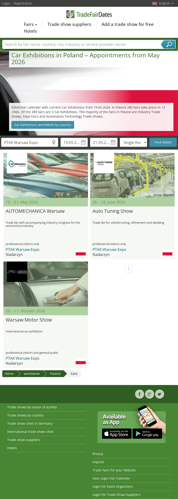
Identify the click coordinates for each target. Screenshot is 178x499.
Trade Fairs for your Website (114, 470)
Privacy (98, 454)
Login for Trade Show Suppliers (116, 494)
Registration (23, 3)
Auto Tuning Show (113, 211)
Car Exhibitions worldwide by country (42, 125)
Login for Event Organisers (113, 486)
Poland (55, 373)
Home (9, 373)
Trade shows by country (25, 415)
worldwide (32, 373)
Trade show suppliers (69, 25)
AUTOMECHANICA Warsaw (35, 211)
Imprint (98, 462)
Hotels (30, 32)
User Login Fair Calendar (111, 478)
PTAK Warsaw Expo (22, 249)
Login (6, 3)
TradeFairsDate (89, 14)
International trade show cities (30, 431)
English (166, 3)
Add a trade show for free (128, 25)
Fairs (30, 25)
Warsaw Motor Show (29, 320)
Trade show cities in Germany (30, 423)
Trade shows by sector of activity (32, 407)
